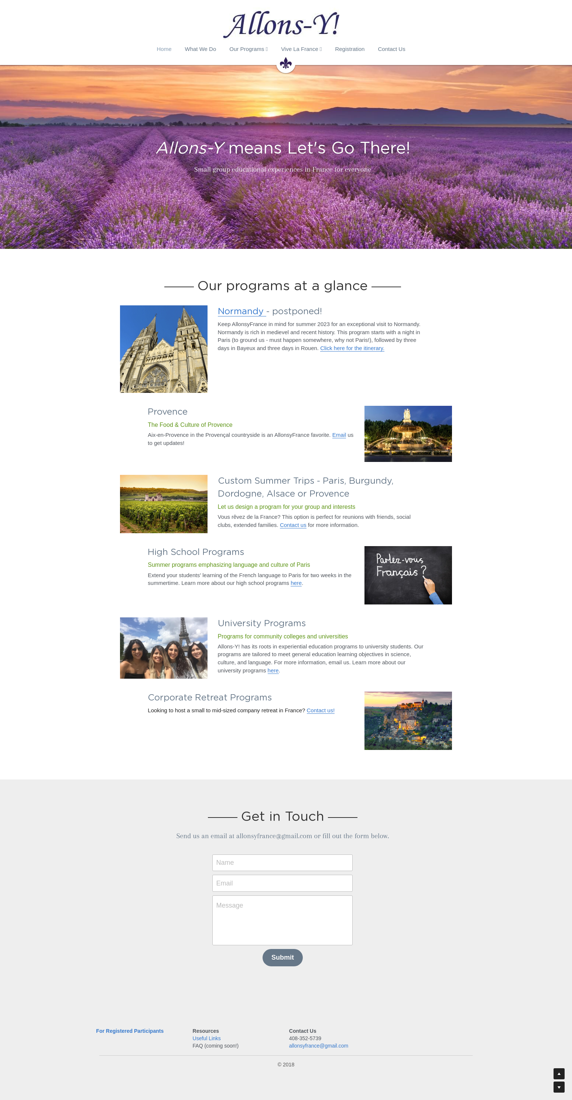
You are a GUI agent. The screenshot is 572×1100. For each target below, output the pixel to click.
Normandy (242, 311)
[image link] (164, 348)
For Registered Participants (130, 1029)
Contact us (277, 524)
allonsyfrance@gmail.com (321, 1044)
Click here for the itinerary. (353, 348)
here (293, 582)
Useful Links (208, 1036)
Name (228, 860)
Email (336, 434)
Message (233, 903)
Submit (286, 955)
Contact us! (318, 709)
